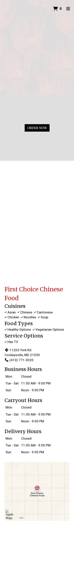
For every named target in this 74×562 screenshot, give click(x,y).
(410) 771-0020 (19, 360)
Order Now (37, 128)
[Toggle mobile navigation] (68, 8)
